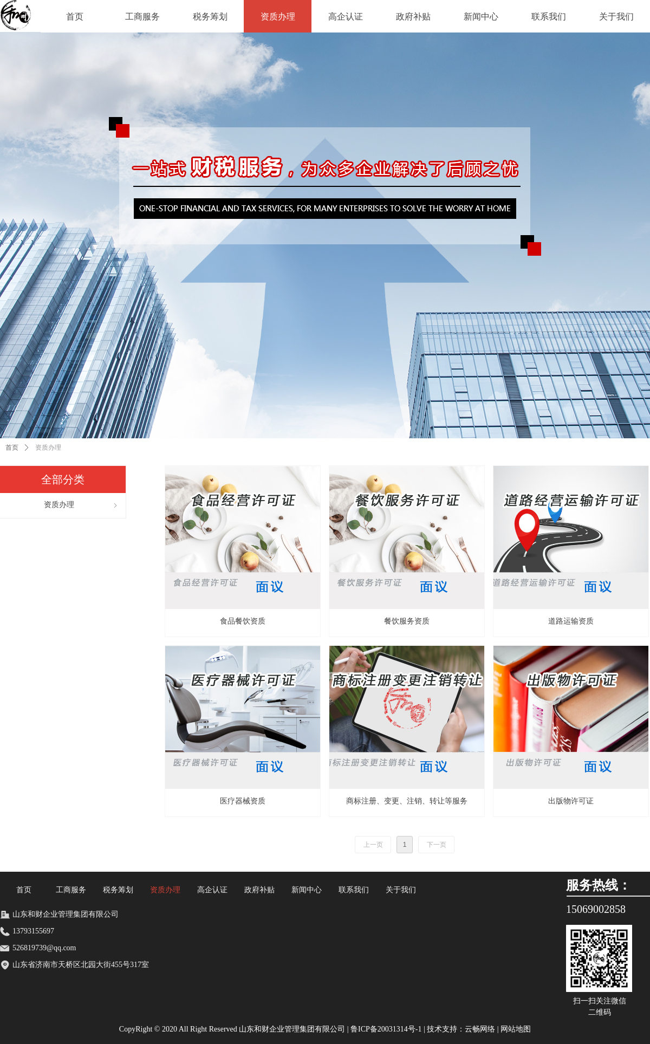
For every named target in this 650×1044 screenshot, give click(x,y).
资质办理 (48, 447)
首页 (11, 447)
